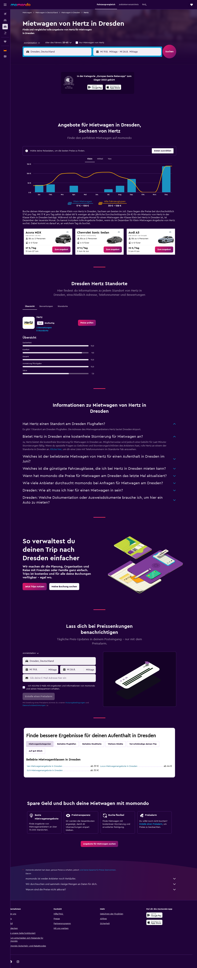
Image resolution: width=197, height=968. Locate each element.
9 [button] (93, 87)
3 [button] (50, 87)
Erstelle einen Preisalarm (155, 817)
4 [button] (57, 87)
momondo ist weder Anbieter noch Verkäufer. (105, 871)
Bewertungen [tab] (50, 299)
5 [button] (64, 87)
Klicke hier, (61, 442)
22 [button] (86, 101)
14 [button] (79, 94)
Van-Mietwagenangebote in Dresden (49, 759)
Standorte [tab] (67, 299)
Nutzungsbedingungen (79, 695)
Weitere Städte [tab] (119, 736)
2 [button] (93, 80)
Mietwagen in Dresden (75, 12)
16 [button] (93, 94)
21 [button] (79, 101)
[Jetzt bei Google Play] (159, 907)
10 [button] (50, 94)
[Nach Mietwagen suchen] (5, 27)
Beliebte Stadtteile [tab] (96, 736)
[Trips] (5, 42)
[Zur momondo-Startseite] (20, 4)
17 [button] (50, 101)
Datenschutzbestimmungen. (38, 698)
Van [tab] (114, 151)
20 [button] (71, 101)
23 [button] (93, 101)
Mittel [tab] (104, 151)
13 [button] (72, 94)
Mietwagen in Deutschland (51, 12)
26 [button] (64, 109)
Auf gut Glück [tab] (40, 743)
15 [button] (86, 94)
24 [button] (50, 109)
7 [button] (79, 87)
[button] (5, 4)
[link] (65, 242)
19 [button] (65, 101)
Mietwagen (31, 12)
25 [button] (57, 109)
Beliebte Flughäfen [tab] (71, 736)
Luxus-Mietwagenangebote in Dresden (123, 759)
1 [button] (86, 80)
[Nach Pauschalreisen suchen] (5, 33)
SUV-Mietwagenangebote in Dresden (49, 763)
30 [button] (93, 109)
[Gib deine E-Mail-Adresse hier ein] (66, 670)
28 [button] (79, 109)
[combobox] (35, 42)
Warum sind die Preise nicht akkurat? (105, 882)
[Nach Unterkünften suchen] (5, 20)
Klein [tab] (94, 151)
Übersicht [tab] (34, 299)
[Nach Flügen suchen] (5, 14)
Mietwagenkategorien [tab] (44, 736)
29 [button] (86, 109)
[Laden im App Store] (159, 915)
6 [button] (72, 87)
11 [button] (57, 94)
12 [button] (65, 94)
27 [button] (72, 109)
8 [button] (86, 87)
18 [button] (57, 101)
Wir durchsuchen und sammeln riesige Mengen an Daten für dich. (105, 876)
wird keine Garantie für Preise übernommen (102, 862)
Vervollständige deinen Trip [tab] (147, 736)
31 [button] (50, 116)
